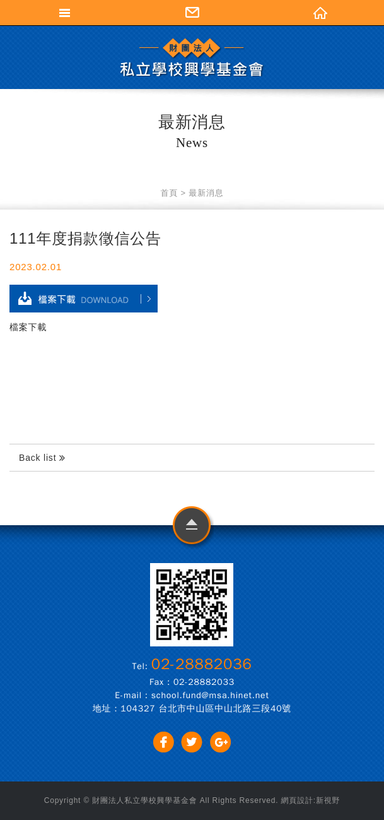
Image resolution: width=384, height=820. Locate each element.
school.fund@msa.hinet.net (210, 695)
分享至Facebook (164, 742)
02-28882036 (201, 664)
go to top (192, 528)
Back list (42, 458)
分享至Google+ (220, 742)
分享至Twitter (192, 742)
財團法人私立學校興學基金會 (192, 57)
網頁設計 (297, 800)
